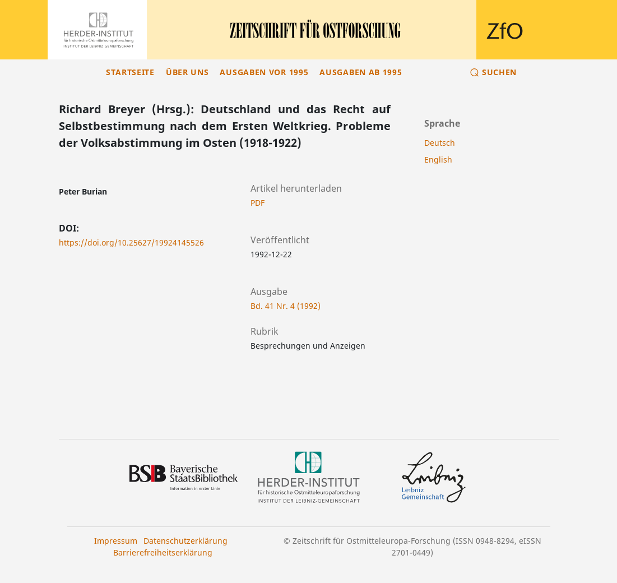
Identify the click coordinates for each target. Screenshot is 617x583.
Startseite (130, 72)
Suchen (499, 72)
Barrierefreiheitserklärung (162, 552)
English (438, 159)
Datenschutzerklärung (185, 540)
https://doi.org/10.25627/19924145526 (131, 242)
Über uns (187, 72)
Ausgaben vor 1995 (264, 72)
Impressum (115, 540)
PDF (257, 202)
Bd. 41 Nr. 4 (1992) (285, 305)
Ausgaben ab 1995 (360, 72)
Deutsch (439, 142)
